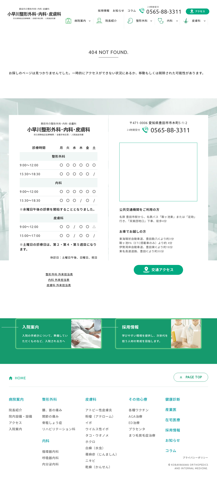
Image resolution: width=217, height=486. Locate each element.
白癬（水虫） (95, 448)
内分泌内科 (50, 464)
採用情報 (103, 10)
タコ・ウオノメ (97, 435)
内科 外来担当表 (59, 280)
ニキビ (90, 460)
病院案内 (16, 399)
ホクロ (90, 442)
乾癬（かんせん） (98, 467)
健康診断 (172, 399)
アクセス (200, 11)
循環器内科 (50, 451)
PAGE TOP (194, 377)
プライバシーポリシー (195, 457)
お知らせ (118, 10)
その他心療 (138, 399)
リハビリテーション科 (58, 429)
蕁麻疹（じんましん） (102, 454)
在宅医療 (172, 420)
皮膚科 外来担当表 (59, 285)
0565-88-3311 (163, 11)
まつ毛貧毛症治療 (142, 435)
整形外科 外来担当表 (59, 274)
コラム (131, 10)
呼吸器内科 (50, 458)
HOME (20, 378)
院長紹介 (111, 20)
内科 (46, 441)
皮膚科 (91, 399)
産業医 (171, 410)
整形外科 (49, 399)
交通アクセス (163, 270)
